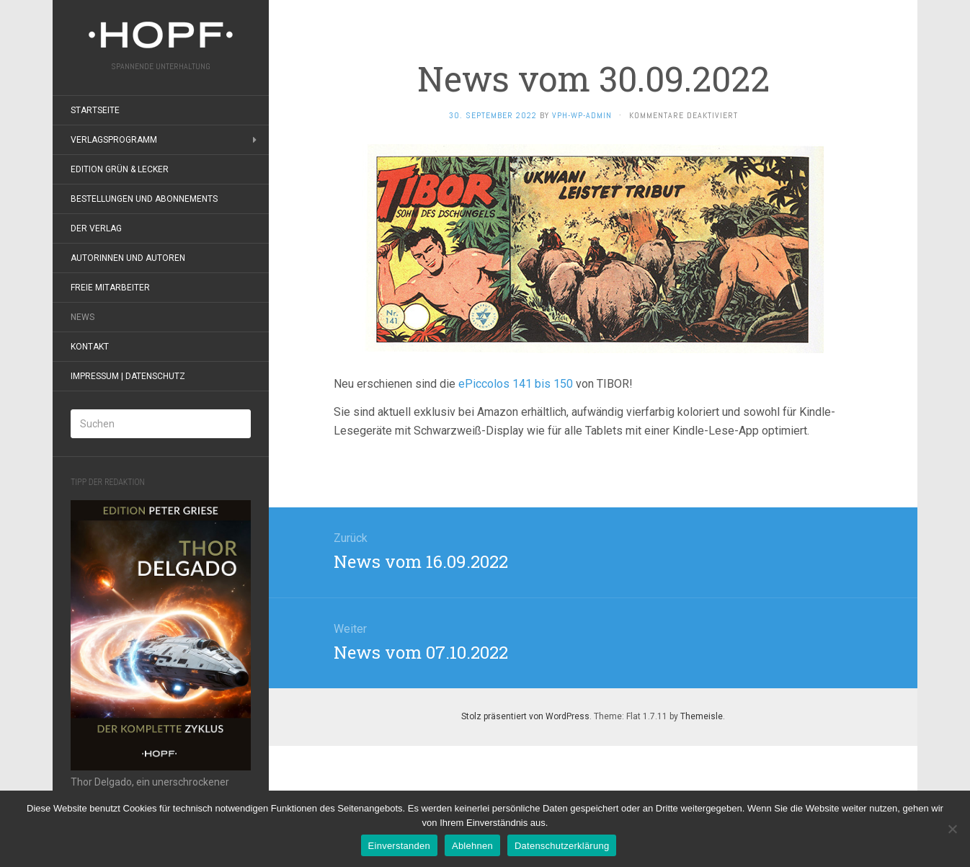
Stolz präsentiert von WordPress (525, 716)
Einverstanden (399, 845)
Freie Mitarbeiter (110, 288)
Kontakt (90, 347)
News (82, 317)
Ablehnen (472, 845)
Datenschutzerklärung (562, 845)
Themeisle (701, 716)
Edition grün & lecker (120, 169)
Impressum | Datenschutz (128, 376)
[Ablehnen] (952, 829)
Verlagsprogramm (114, 140)
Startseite (95, 110)
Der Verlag (96, 228)
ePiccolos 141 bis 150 (514, 384)
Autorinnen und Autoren (128, 258)
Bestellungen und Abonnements (144, 199)
